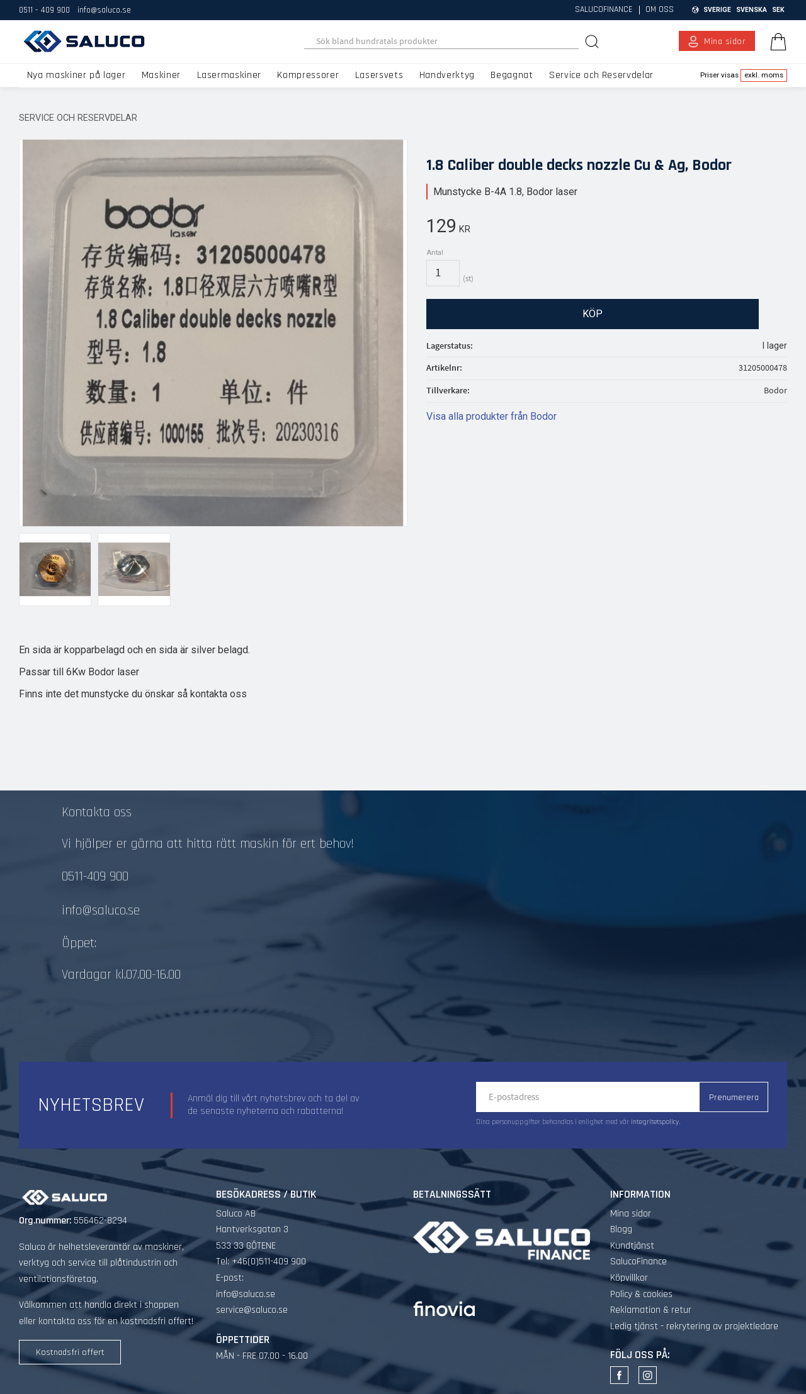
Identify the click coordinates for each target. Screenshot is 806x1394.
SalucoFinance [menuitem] (604, 10)
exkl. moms (763, 74)
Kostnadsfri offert (70, 1352)
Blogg (621, 1229)
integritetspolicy (655, 1122)
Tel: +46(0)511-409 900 (261, 1261)
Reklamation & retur (650, 1310)
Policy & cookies (641, 1294)
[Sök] (593, 41)
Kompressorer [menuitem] (308, 75)
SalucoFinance (638, 1261)
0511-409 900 (95, 876)
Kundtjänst (632, 1245)
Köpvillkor (629, 1277)
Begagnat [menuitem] (512, 75)
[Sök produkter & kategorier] (441, 41)
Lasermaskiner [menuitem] (229, 75)
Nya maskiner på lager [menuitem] (76, 75)
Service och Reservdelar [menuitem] (601, 75)
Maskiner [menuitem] (161, 75)
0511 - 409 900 (44, 10)
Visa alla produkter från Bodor (491, 416)
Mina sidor (630, 1213)
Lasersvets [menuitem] (379, 75)
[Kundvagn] (775, 41)
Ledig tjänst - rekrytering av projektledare (694, 1326)
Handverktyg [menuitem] (447, 75)
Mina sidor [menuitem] (725, 41)
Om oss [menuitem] (659, 10)
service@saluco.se (252, 1310)
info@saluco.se (104, 10)
